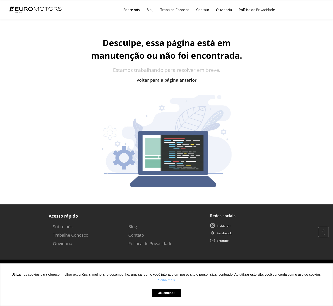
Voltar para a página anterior (167, 80)
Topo (323, 232)
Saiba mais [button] (166, 280)
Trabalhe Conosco (70, 235)
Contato (136, 235)
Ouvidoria (62, 243)
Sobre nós (63, 226)
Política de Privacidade (150, 243)
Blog (132, 226)
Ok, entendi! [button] (166, 293)
